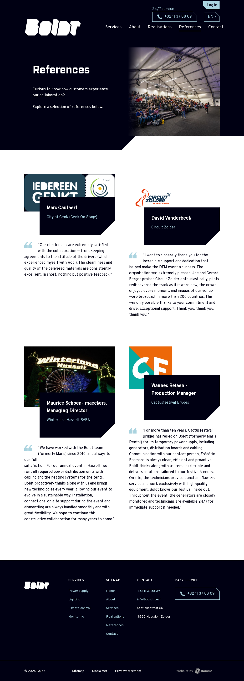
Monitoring (76, 617)
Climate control (79, 608)
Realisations (160, 27)
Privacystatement (128, 671)
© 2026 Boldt (34, 671)
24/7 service (186, 580)
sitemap (113, 580)
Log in (212, 5)
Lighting (74, 600)
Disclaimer (99, 671)
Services (113, 27)
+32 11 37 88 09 (148, 591)
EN (212, 17)
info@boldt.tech (149, 600)
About (135, 27)
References (190, 27)
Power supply (78, 591)
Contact (112, 634)
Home (110, 591)
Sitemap (78, 671)
